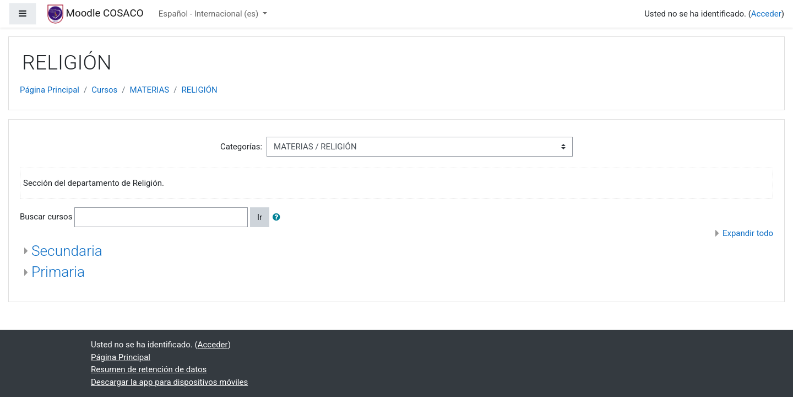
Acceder (766, 14)
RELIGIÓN (199, 90)
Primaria (58, 272)
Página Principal (49, 90)
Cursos (104, 90)
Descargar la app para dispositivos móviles (169, 382)
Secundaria (66, 251)
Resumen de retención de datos (149, 369)
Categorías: (241, 147)
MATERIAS (150, 90)
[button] (278, 217)
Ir (259, 217)
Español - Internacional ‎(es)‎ (209, 14)
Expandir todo (748, 233)
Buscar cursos (46, 217)
